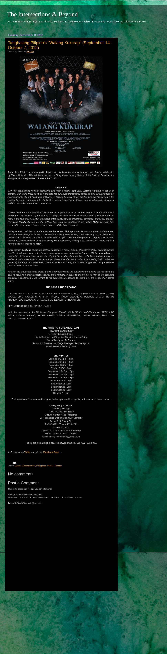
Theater (58, 466)
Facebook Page (51, 452)
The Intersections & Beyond (42, 14)
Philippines (41, 466)
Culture (18, 466)
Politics (50, 466)
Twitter (27, 452)
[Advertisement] (61, 619)
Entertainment (29, 466)
